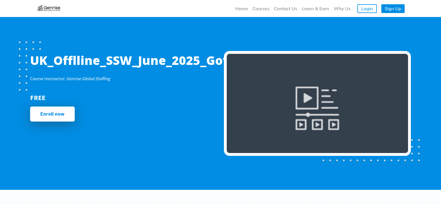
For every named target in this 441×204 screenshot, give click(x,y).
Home (242, 8)
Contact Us (285, 8)
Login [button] (367, 8)
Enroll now (52, 113)
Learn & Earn (315, 8)
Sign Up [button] (393, 8)
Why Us (342, 8)
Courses (261, 8)
